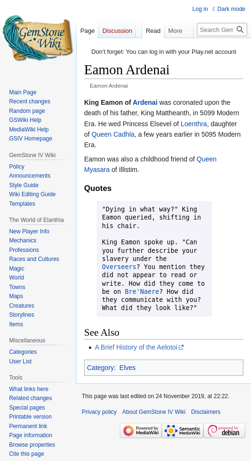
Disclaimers (206, 412)
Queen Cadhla (113, 134)
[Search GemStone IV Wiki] (222, 29)
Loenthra (194, 124)
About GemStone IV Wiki (153, 412)
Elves (127, 367)
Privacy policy (99, 412)
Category (100, 367)
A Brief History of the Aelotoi (136, 347)
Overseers (119, 267)
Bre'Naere (142, 291)
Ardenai (145, 102)
